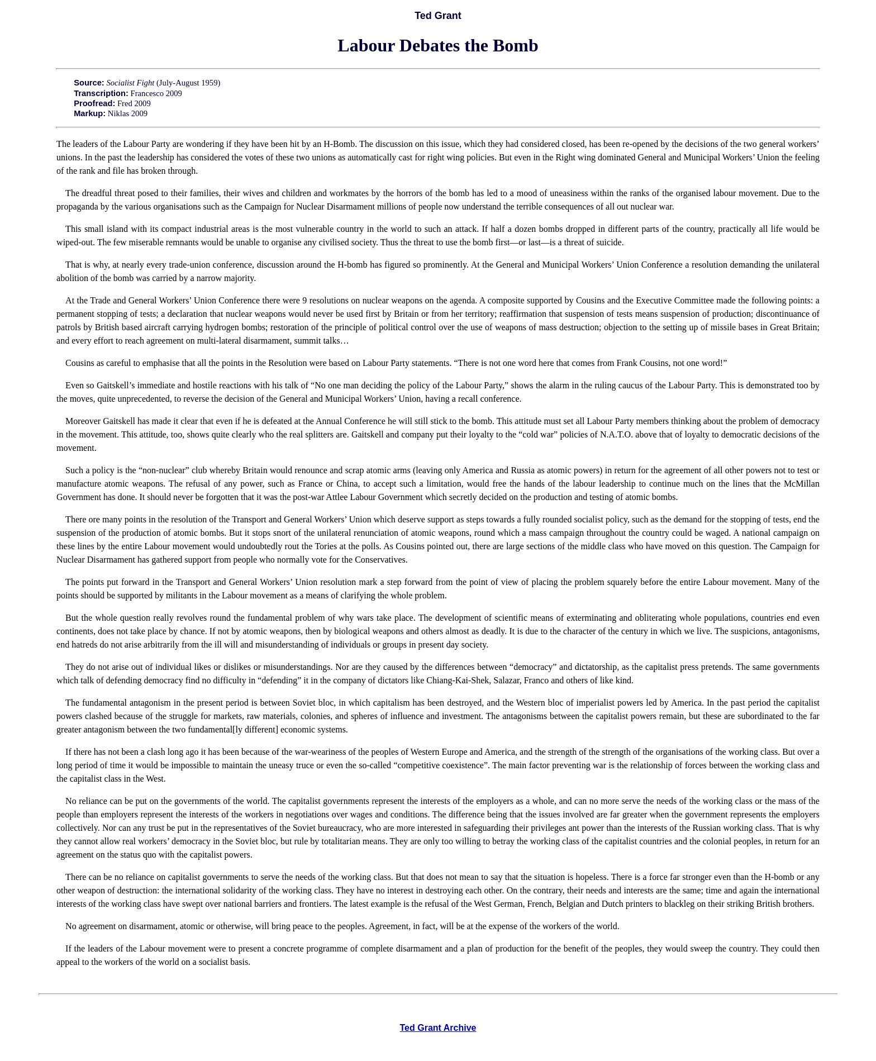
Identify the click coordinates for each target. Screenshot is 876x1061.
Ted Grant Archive (438, 1028)
